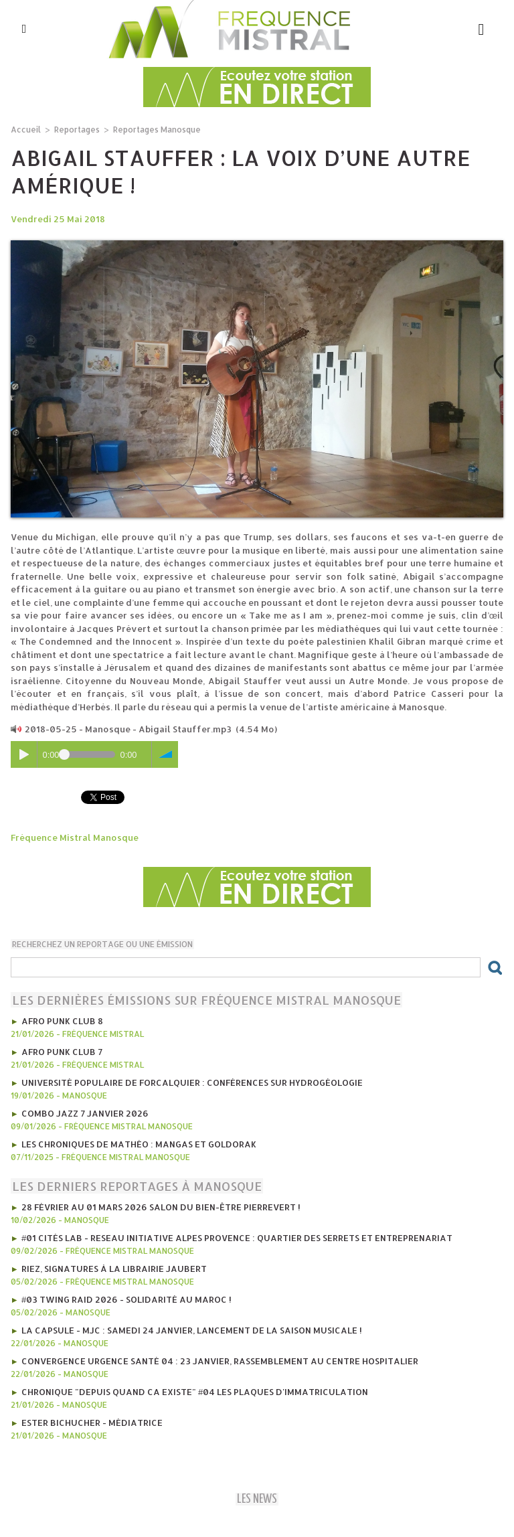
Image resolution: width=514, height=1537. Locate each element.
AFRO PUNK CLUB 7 (61, 1051)
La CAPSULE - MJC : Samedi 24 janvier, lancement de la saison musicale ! (191, 1330)
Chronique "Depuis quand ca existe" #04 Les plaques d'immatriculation (194, 1391)
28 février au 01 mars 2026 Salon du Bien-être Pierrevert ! (161, 1207)
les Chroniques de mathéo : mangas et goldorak (138, 1144)
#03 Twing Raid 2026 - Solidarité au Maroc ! (126, 1299)
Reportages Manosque (157, 130)
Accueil (26, 130)
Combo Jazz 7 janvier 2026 (85, 1113)
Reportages (77, 130)
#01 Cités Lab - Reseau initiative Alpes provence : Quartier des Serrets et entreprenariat (236, 1237)
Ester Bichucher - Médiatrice (92, 1422)
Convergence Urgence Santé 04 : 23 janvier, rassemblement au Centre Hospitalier (219, 1361)
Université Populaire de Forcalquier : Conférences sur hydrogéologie (192, 1082)
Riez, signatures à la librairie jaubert (114, 1268)
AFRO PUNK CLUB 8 (62, 1021)
